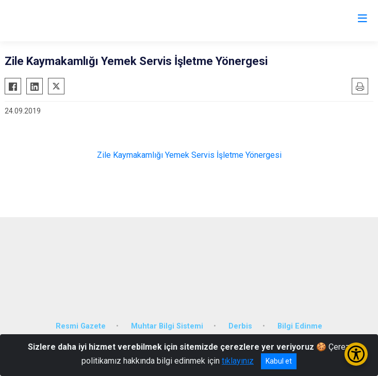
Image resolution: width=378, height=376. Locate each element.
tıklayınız (238, 361)
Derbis (240, 326)
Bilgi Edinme (299, 326)
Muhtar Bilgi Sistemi (167, 326)
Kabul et (279, 361)
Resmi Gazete (81, 326)
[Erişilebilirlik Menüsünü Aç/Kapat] (356, 354)
